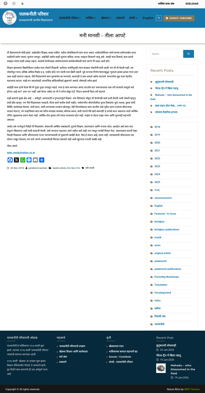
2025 (157, 181)
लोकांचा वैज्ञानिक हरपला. (166, 111)
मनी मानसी (89, 167)
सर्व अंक (63, 355)
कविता (157, 307)
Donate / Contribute (120, 355)
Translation (160, 283)
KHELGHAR (191, 3)
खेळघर (105, 17)
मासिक (89, 17)
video (157, 299)
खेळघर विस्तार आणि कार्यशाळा (73, 350)
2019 (157, 133)
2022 (157, 157)
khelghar (159, 220)
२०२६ (157, 189)
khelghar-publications (166, 228)
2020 (157, 141)
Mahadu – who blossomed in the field (183, 368)
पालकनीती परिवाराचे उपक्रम (72, 345)
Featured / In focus (165, 212)
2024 (157, 173)
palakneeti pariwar (37, 167)
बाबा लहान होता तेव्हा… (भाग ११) (170, 104)
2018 (157, 126)
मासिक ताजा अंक (166, 3)
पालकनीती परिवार (33, 13)
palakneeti (160, 260)
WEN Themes (192, 388)
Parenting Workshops (166, 276)
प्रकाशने (120, 17)
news (157, 244)
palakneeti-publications (167, 268)
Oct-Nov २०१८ (73, 167)
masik (157, 236)
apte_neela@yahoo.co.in (21, 151)
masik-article (59, 167)
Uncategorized (162, 291)
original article (162, 252)
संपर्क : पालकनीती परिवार (121, 361)
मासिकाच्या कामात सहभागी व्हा (123, 350)
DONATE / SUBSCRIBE (179, 17)
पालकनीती (159, 323)
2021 (157, 149)
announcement (163, 197)
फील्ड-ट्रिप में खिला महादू (166, 87)
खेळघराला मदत (116, 345)
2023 (157, 165)
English (148, 17)
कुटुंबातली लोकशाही (164, 81)
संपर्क (132, 17)
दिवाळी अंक (160, 315)
